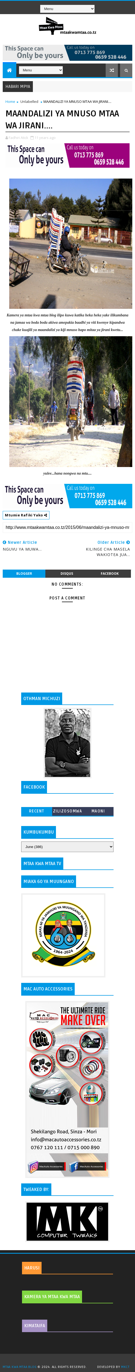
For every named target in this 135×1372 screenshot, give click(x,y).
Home (10, 101)
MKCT (125, 1367)
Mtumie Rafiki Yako (26, 515)
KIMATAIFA (34, 1326)
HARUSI (31, 1268)
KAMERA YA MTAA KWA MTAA (52, 1297)
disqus (67, 573)
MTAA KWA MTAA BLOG (19, 1367)
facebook (110, 573)
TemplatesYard (69, 1360)
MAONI (98, 811)
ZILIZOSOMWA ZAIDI (67, 812)
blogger (24, 573)
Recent (37, 811)
